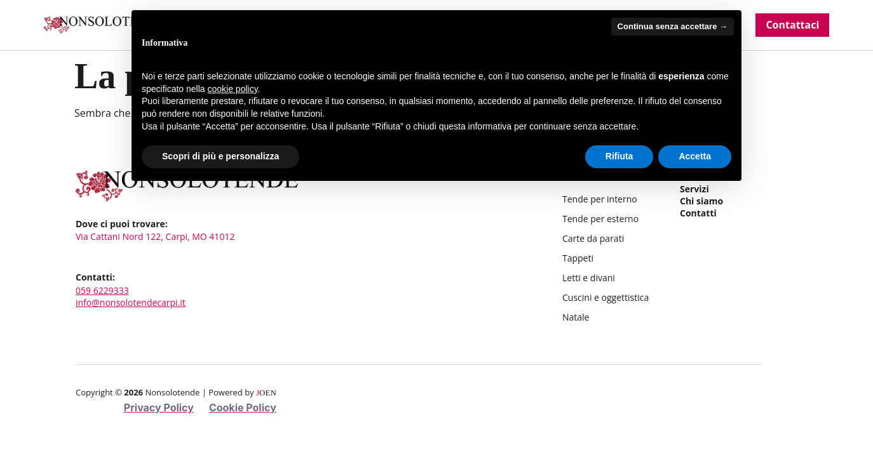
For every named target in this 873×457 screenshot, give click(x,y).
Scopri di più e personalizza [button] (220, 156)
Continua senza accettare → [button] (673, 26)
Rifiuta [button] (619, 156)
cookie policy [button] (233, 89)
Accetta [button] (695, 156)
